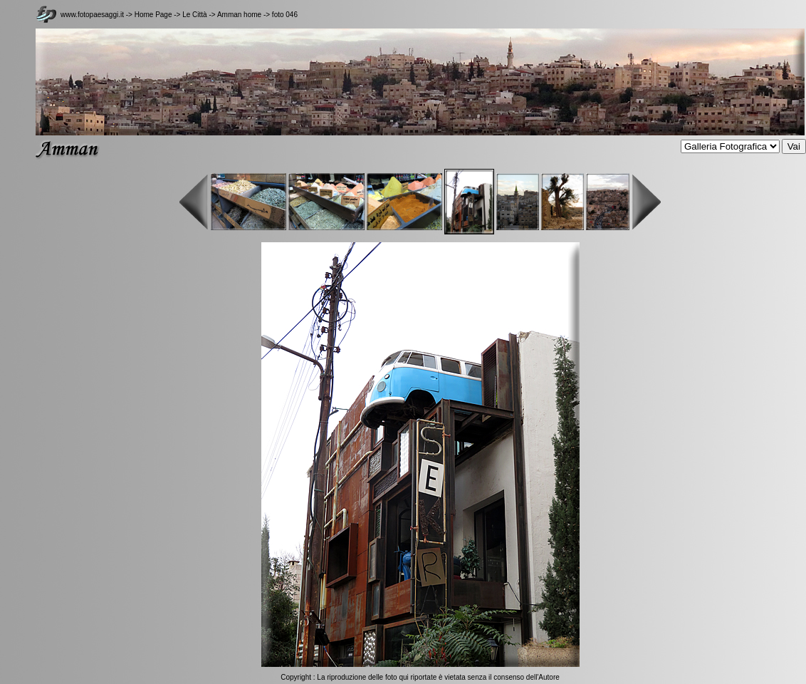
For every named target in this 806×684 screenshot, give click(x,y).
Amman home (239, 15)
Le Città (195, 15)
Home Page (153, 15)
